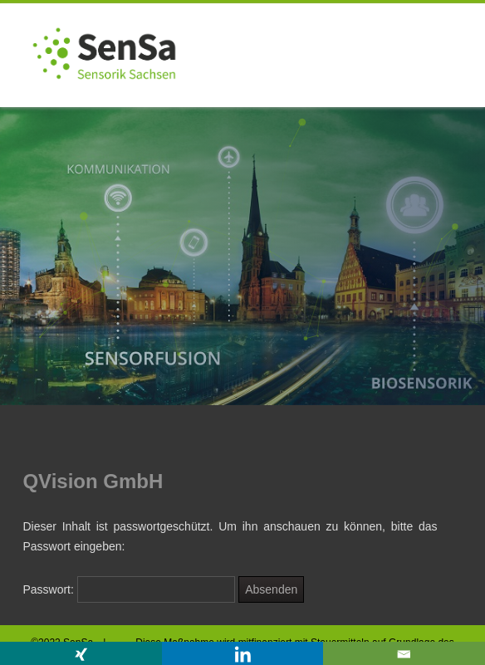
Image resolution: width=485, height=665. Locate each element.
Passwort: (128, 589)
